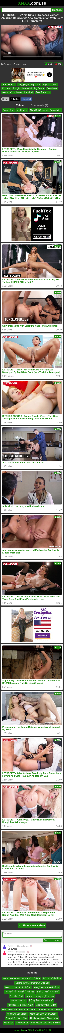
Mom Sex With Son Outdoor (43, 1014)
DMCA (31, 1030)
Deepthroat (52, 88)
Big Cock (35, 84)
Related (20, 105)
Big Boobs (39, 88)
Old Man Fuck (17, 996)
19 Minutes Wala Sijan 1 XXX (44, 1018)
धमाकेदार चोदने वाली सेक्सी (47, 992)
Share (5, 99)
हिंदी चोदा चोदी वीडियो (52, 978)
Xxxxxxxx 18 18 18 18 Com (18, 987)
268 (58, 64)
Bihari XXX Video (27, 1009)
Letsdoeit (28, 92)
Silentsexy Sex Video (46, 1005)
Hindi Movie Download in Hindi (45, 1023)
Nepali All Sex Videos (17, 1014)
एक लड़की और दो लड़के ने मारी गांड (19, 992)
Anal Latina (21, 110)
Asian (5, 92)
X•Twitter (15, 99)
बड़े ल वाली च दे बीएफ (31, 978)
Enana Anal (8, 110)
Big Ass (46, 84)
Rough (16, 88)
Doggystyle (23, 84)
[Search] (26, 10)
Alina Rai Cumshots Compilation (45, 110)
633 (48, 64)
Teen (54, 84)
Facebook (26, 99)
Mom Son (8, 1023)
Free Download (9, 1009)
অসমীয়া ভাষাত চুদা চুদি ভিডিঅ (40, 996)
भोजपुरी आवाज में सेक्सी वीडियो (47, 987)
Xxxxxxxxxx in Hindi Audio (20, 1005)
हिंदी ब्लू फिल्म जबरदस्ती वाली (41, 1000)
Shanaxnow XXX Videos (50, 1009)
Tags (23, 1030)
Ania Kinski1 (8, 84)
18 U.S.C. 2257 (43, 1030)
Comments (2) (39, 105)
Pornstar (6, 88)
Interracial (27, 88)
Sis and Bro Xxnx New (16, 1018)
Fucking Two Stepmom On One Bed (32, 983)
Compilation (16, 92)
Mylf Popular (22, 1023)
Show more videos (32, 925)
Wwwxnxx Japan (11, 978)
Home (16, 1030)
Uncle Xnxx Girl (18, 1000)
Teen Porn (41, 92)
